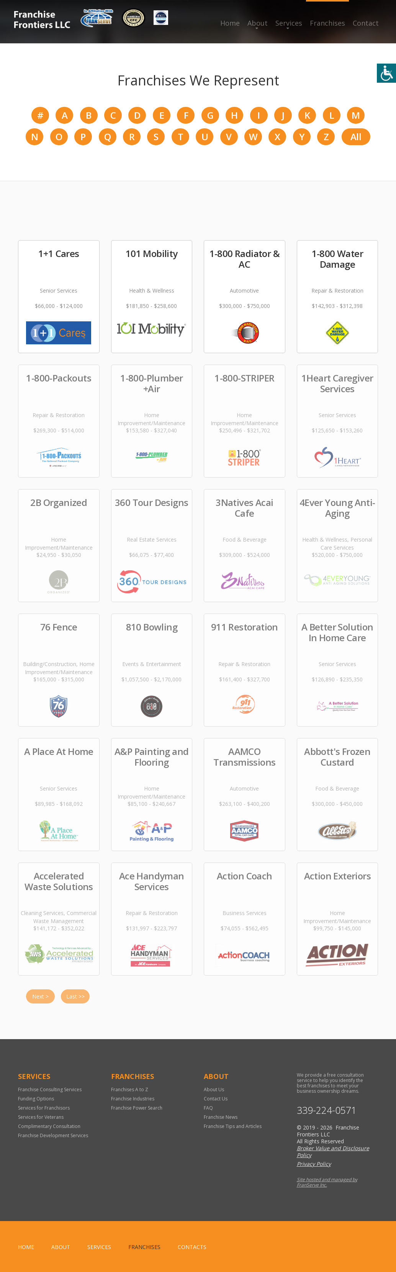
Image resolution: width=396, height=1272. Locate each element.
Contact (366, 23)
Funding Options (36, 1098)
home (26, 1247)
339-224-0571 (327, 1110)
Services (288, 23)
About (257, 23)
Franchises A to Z (129, 1089)
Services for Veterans (41, 1117)
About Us (214, 1089)
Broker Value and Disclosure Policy (333, 1151)
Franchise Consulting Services (50, 1089)
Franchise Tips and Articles (233, 1126)
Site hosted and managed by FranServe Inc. (327, 1182)
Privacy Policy (314, 1163)
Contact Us (215, 1098)
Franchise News (220, 1117)
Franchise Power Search (136, 1108)
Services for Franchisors (44, 1108)
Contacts (192, 1247)
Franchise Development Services (53, 1135)
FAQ (208, 1108)
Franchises (327, 23)
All (355, 136)
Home (230, 23)
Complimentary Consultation (49, 1126)
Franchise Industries (132, 1098)
